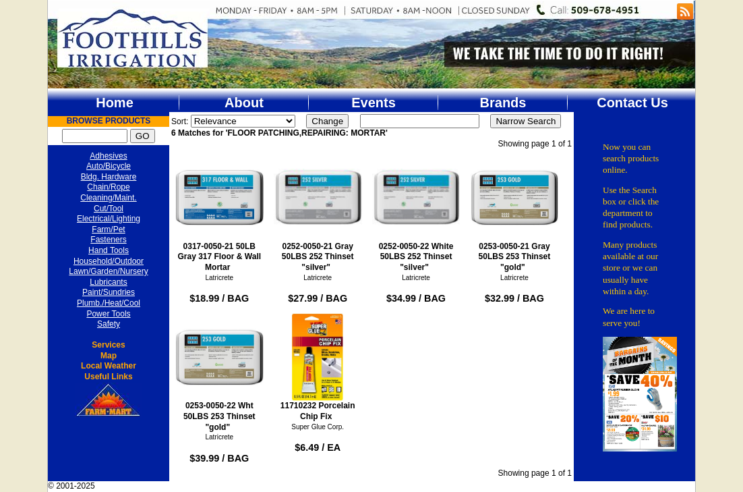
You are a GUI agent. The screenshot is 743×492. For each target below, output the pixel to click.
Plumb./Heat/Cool (108, 303)
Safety (108, 324)
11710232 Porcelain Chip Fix (318, 367)
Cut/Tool (108, 208)
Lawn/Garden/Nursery (108, 271)
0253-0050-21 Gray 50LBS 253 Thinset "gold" (515, 212)
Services (108, 345)
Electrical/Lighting (108, 218)
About (244, 102)
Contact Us (632, 102)
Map (108, 355)
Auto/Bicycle (108, 166)
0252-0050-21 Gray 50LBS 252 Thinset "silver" (318, 212)
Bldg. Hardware (109, 177)
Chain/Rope (108, 187)
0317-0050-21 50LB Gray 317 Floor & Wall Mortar (219, 212)
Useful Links (108, 376)
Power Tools (108, 314)
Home (114, 102)
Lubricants (108, 282)
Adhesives (108, 156)
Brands (503, 102)
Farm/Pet (108, 229)
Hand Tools (108, 250)
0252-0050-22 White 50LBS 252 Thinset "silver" (416, 212)
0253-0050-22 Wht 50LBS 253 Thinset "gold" (219, 372)
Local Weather (108, 366)
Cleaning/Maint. (108, 197)
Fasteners (108, 239)
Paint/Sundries (108, 292)
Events (373, 102)
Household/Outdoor (108, 261)
